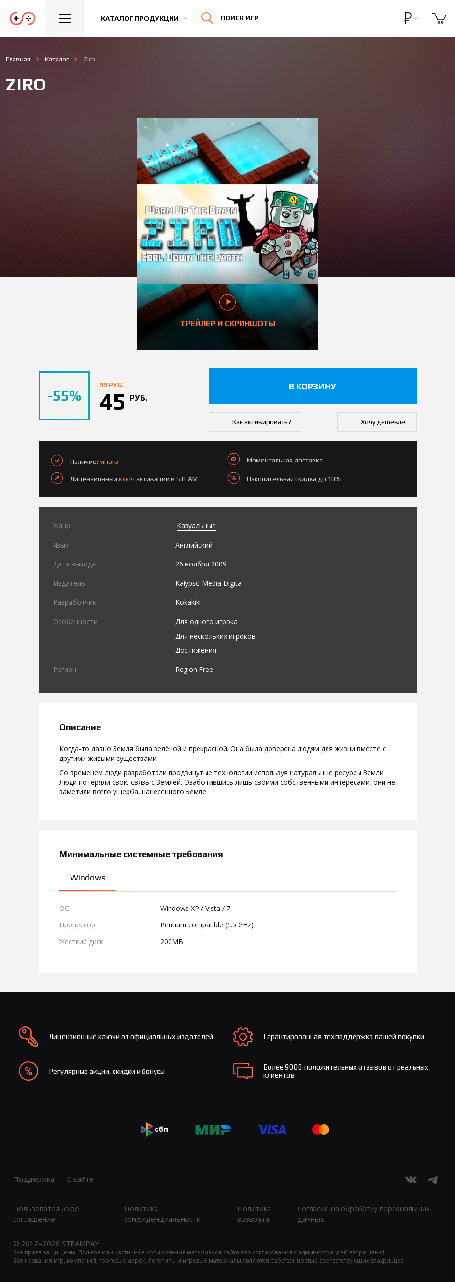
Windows (88, 877)
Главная (18, 59)
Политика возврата (254, 1213)
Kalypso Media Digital (209, 583)
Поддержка (33, 1179)
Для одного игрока (206, 621)
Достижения (195, 650)
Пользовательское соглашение (46, 1213)
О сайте (80, 1179)
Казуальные (196, 525)
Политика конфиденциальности (162, 1213)
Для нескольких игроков (215, 636)
